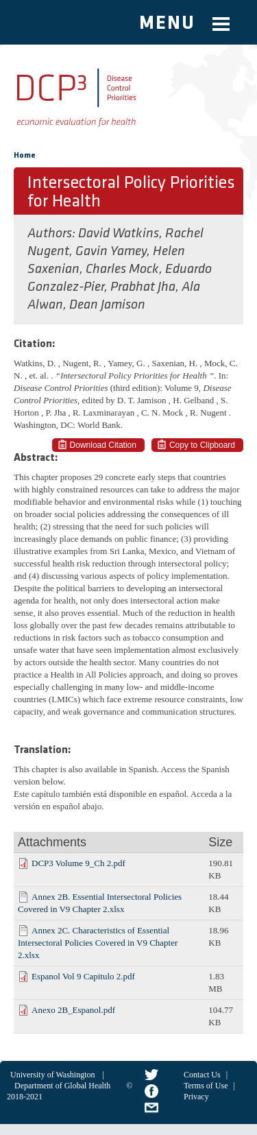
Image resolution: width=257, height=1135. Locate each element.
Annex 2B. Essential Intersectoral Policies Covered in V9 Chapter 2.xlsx (100, 903)
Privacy (196, 1096)
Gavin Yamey (111, 252)
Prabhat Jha (142, 287)
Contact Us (202, 1074)
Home (25, 156)
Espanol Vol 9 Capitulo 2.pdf (83, 976)
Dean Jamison (107, 305)
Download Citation (103, 445)
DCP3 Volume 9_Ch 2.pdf (78, 863)
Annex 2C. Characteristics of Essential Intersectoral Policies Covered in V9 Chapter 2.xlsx (98, 942)
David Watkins (118, 234)
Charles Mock (122, 269)
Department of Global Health (62, 1085)
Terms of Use (206, 1085)
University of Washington (52, 1074)
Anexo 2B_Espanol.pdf (73, 1010)
